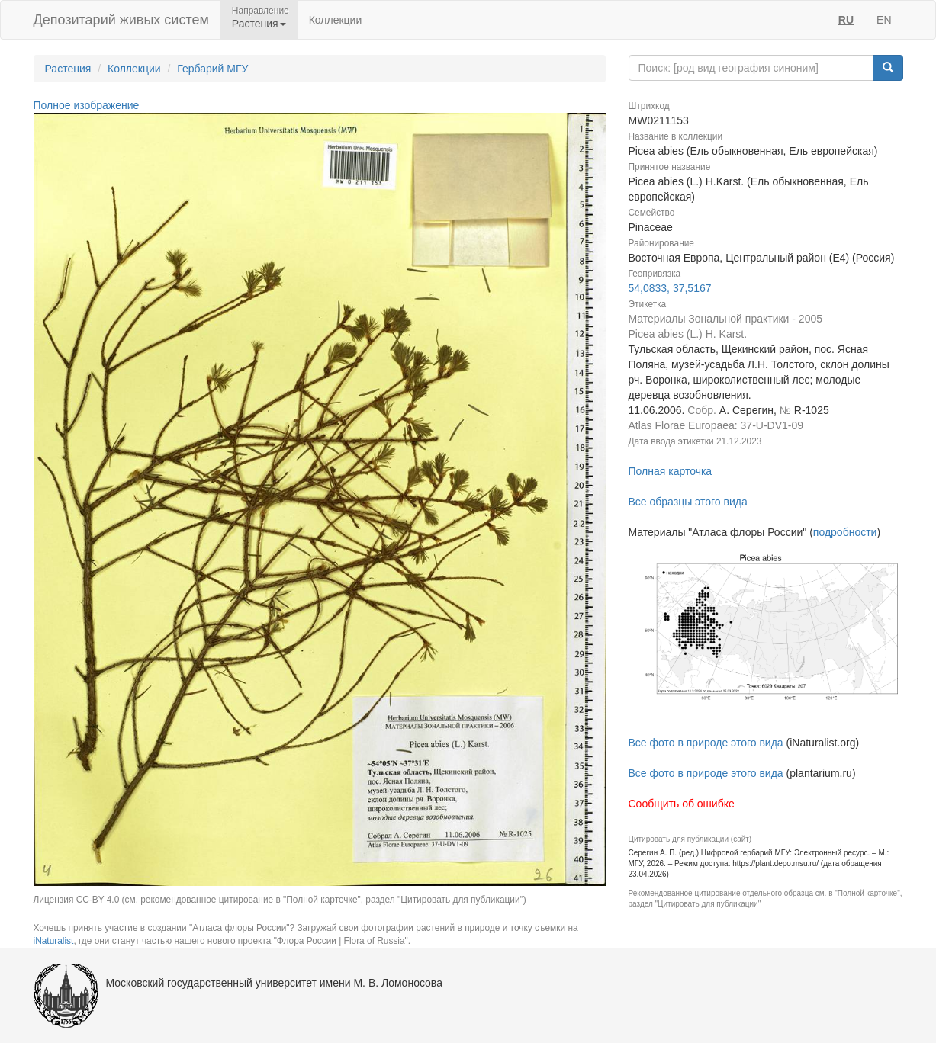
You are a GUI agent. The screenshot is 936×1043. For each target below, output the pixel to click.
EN (883, 20)
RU (846, 20)
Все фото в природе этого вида (706, 743)
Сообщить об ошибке (682, 803)
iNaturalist (54, 940)
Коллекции (335, 20)
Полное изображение (87, 105)
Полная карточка (670, 471)
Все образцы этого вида (688, 502)
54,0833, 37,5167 (670, 288)
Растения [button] (259, 24)
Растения (68, 69)
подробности (845, 532)
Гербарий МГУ (212, 69)
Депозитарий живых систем (121, 19)
